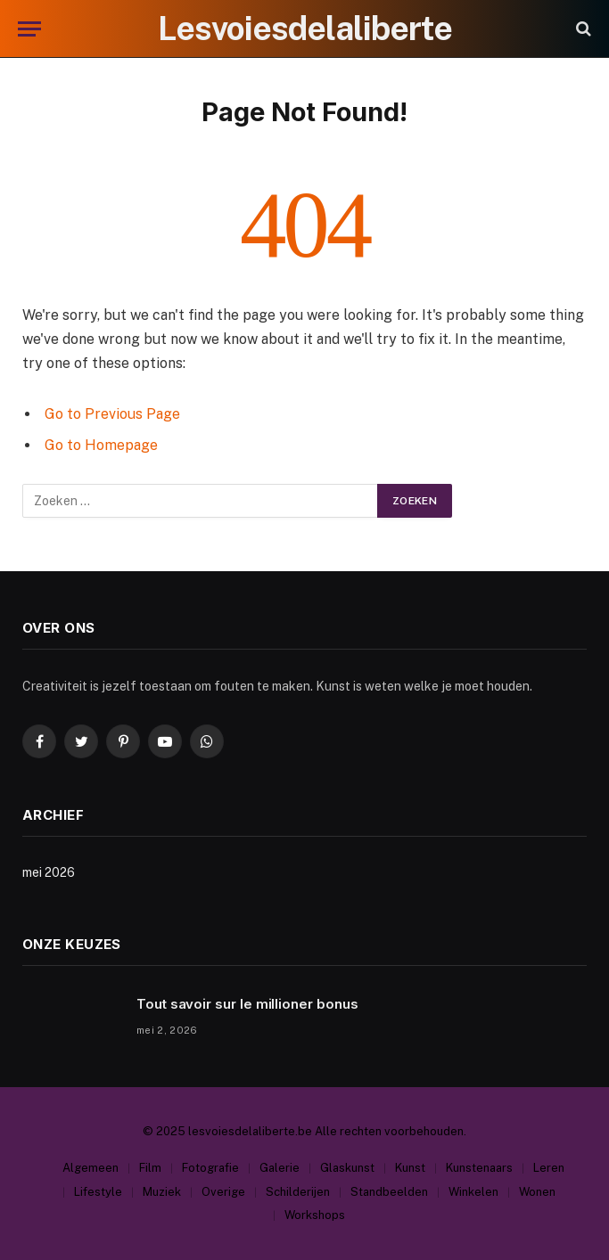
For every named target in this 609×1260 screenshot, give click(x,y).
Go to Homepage (101, 445)
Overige (223, 1192)
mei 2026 (48, 872)
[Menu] (29, 29)
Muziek (162, 1192)
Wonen (537, 1192)
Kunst (410, 1167)
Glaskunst (347, 1167)
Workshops (314, 1215)
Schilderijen (298, 1192)
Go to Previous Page (112, 413)
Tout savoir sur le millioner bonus (247, 1003)
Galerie (279, 1167)
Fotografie (210, 1167)
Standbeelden (389, 1192)
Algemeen (90, 1167)
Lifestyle (98, 1192)
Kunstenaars (479, 1167)
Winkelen (473, 1192)
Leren (548, 1167)
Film (150, 1167)
